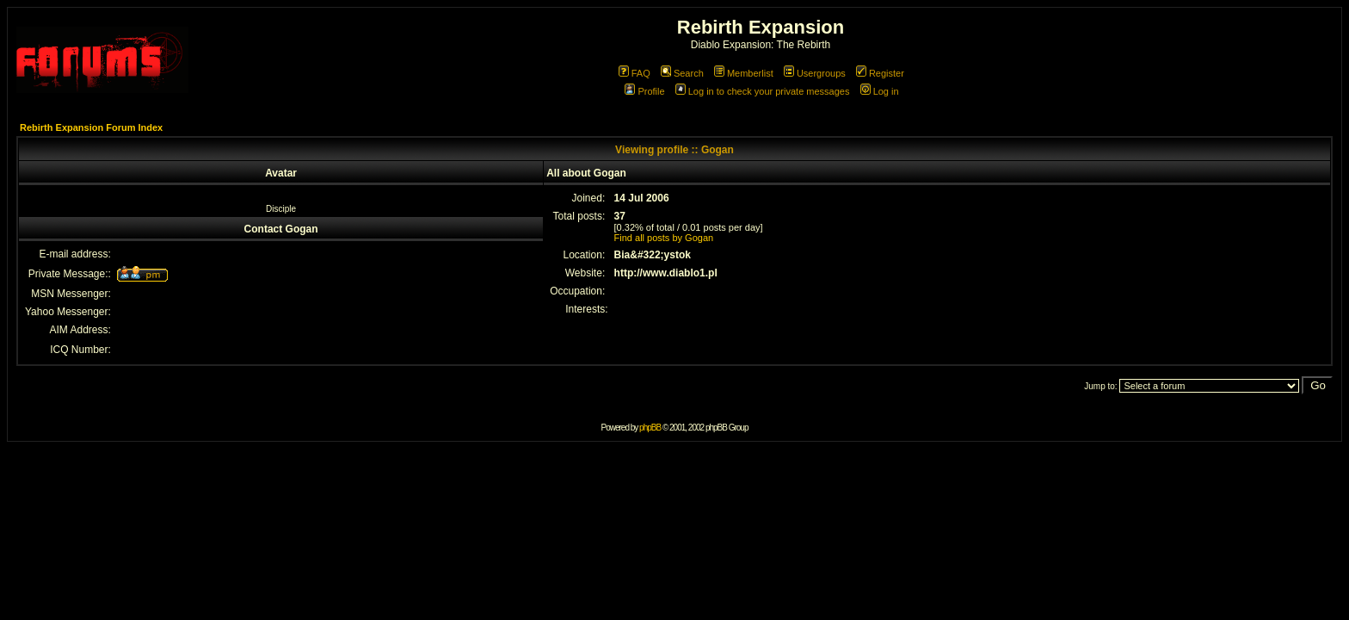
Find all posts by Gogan (664, 237)
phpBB (650, 427)
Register (880, 73)
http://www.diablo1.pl (666, 273)
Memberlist (743, 73)
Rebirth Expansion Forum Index (91, 127)
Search (682, 73)
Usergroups (815, 73)
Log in (879, 91)
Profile (644, 91)
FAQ (634, 73)
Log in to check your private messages (762, 91)
